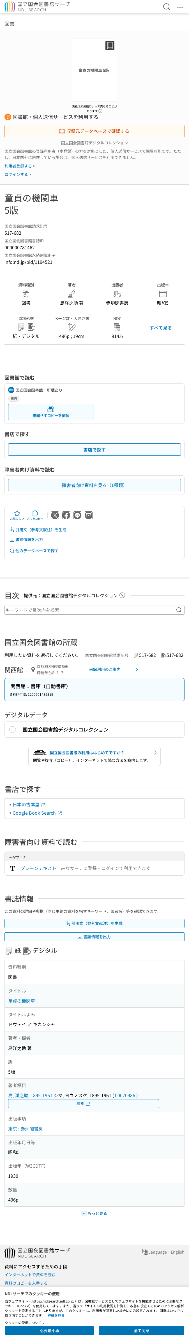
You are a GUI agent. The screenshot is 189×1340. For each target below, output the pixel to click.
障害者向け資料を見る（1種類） (94, 485)
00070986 (125, 1095)
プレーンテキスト (38, 868)
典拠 (84, 1103)
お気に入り (17, 515)
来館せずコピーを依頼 (51, 412)
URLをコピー (35, 515)
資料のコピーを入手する (26, 1283)
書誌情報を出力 (26, 539)
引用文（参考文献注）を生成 (37, 530)
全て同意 (141, 1330)
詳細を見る (56, 1315)
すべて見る (160, 327)
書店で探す (94, 449)
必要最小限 (49, 1330)
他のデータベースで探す (34, 551)
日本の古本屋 (29, 804)
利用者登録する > (19, 166)
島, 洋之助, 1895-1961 (30, 1095)
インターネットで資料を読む (30, 1274)
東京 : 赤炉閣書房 (25, 1128)
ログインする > (17, 174)
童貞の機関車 (21, 1000)
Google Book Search (38, 812)
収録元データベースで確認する (94, 131)
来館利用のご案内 (114, 669)
